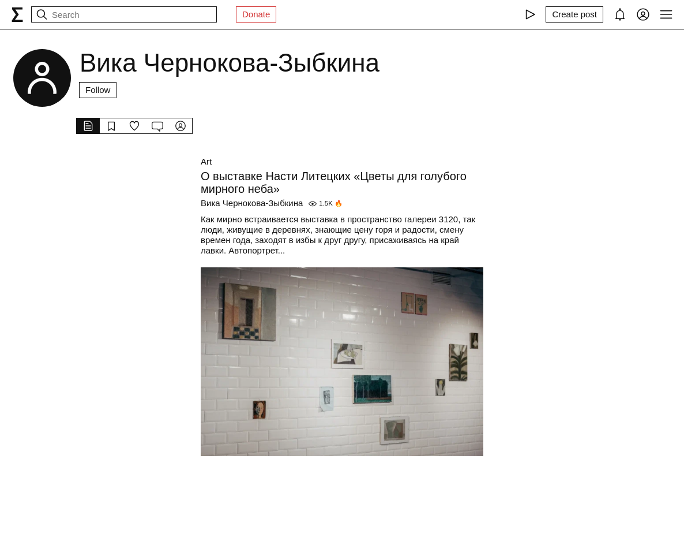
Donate (256, 14)
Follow (97, 90)
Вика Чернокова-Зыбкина (252, 203)
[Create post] (574, 14)
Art (206, 161)
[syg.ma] (17, 14)
